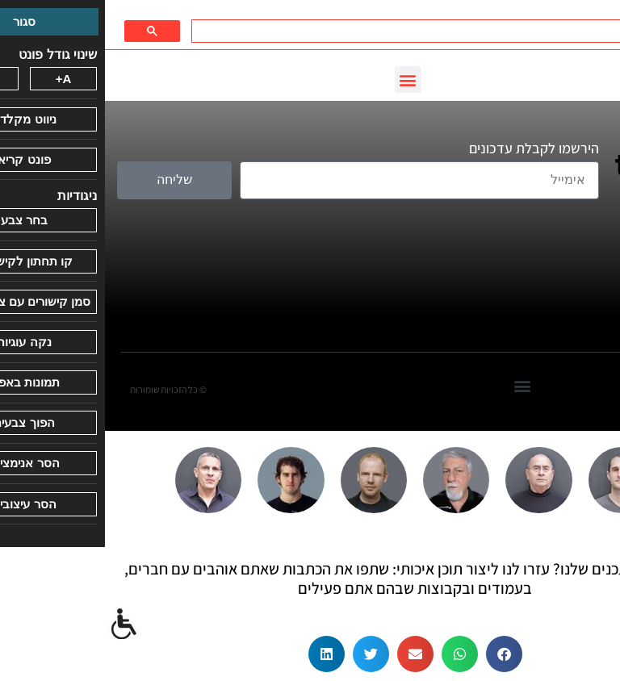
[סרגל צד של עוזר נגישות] (19, 624)
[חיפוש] (345, 31)
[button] (303, 79)
